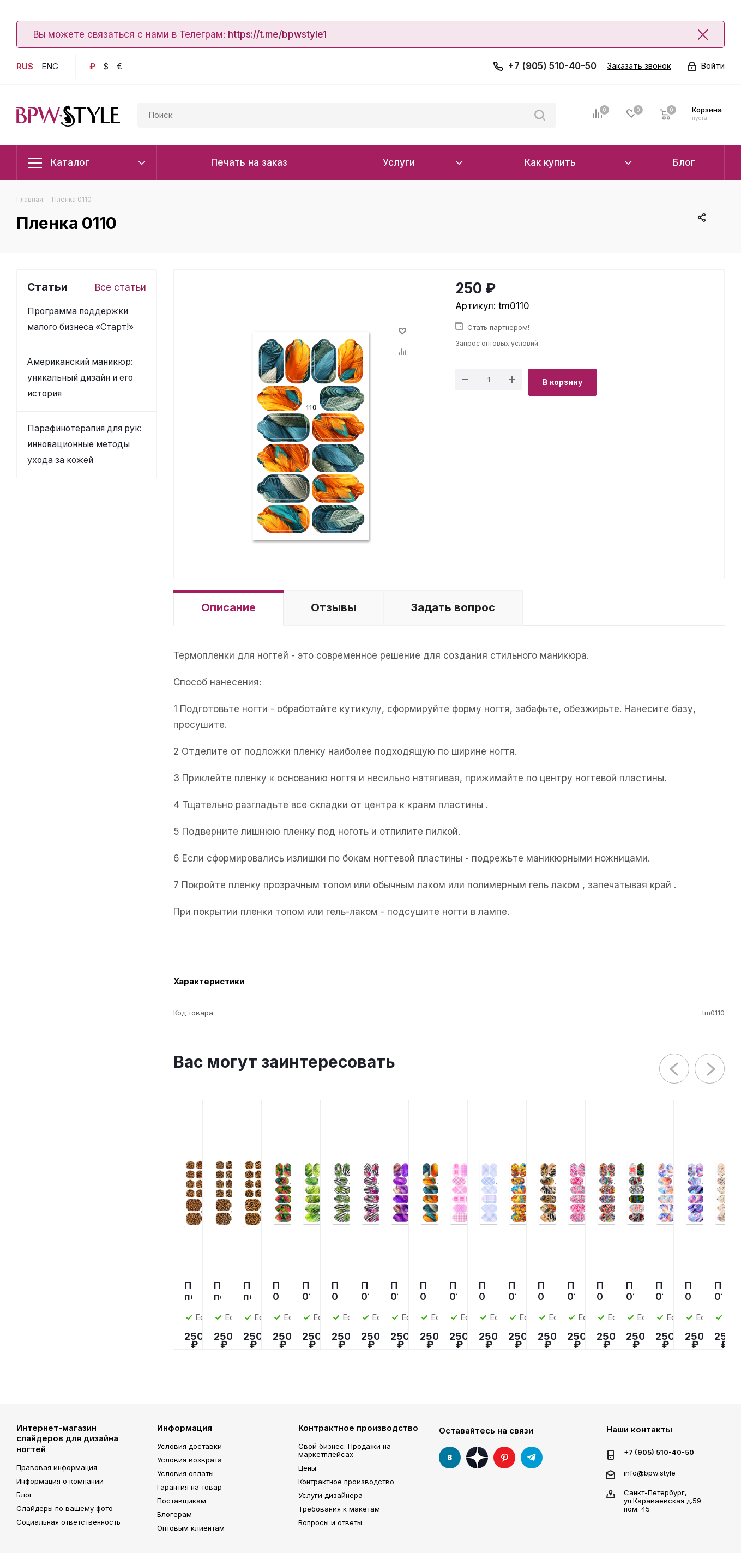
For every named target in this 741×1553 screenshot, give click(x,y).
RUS (24, 66)
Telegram (532, 1457)
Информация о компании (60, 1481)
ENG (49, 66)
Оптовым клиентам (191, 1528)
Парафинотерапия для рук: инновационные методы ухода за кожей (84, 444)
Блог (24, 1494)
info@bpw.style (650, 1472)
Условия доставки (189, 1446)
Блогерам (174, 1514)
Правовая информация (56, 1467)
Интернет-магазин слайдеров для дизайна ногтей (67, 1438)
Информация (184, 1428)
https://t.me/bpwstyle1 (277, 34)
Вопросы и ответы (330, 1522)
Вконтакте (450, 1457)
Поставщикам (181, 1500)
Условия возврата (189, 1459)
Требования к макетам (339, 1508)
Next (710, 1069)
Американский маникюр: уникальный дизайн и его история (80, 378)
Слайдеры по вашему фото (64, 1508)
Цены (307, 1468)
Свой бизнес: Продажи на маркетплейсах (344, 1450)
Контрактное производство (358, 1428)
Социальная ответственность (68, 1522)
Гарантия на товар (189, 1487)
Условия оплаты (185, 1473)
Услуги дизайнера (330, 1495)
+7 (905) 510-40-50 (552, 66)
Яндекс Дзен (477, 1457)
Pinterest (504, 1457)
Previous (675, 1069)
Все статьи (120, 287)
